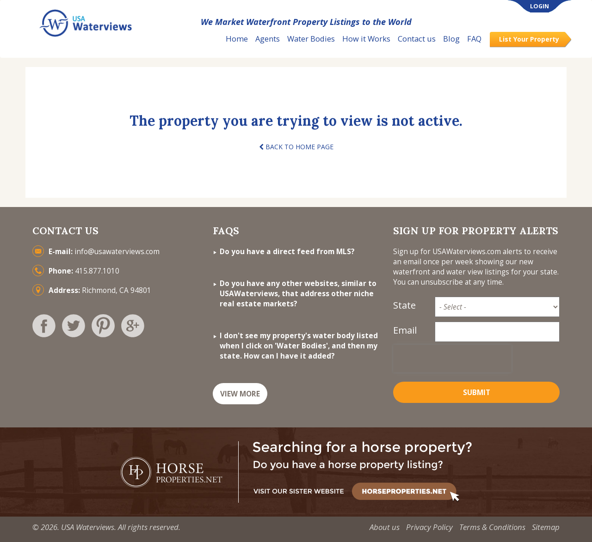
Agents (267, 38)
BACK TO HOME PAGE (296, 146)
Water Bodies (311, 38)
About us (385, 527)
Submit (476, 392)
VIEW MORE (240, 394)
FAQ (474, 38)
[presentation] (452, 358)
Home (237, 38)
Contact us (417, 38)
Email (405, 330)
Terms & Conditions (492, 527)
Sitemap (546, 527)
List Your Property (529, 39)
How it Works (366, 38)
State (404, 305)
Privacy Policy (429, 527)
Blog (451, 38)
